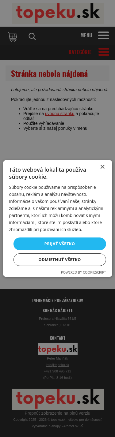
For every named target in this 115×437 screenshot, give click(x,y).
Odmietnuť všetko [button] (59, 259)
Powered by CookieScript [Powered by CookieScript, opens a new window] (83, 272)
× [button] (102, 167)
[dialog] (57, 218)
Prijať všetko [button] (59, 243)
